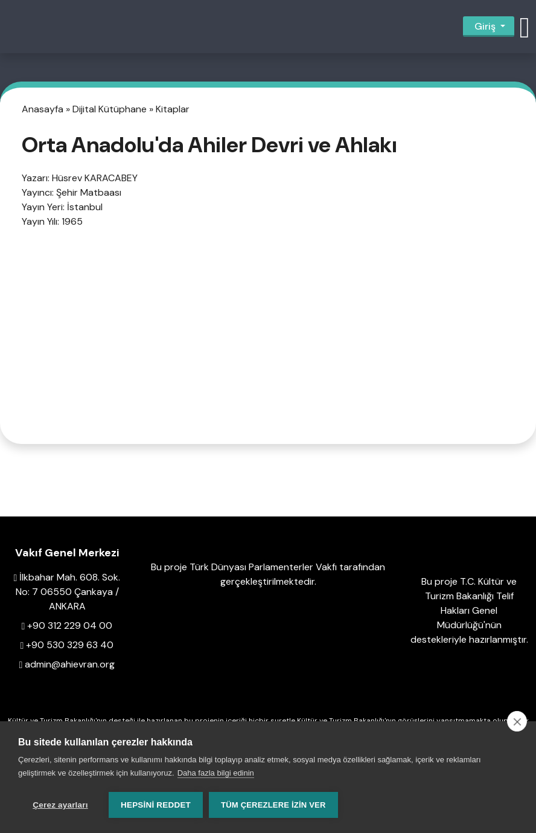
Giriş (485, 26)
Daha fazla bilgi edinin (215, 772)
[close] (517, 721)
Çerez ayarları (60, 804)
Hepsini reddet (156, 804)
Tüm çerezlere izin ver (273, 804)
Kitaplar (173, 109)
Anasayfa (44, 109)
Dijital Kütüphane (110, 109)
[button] (524, 26)
